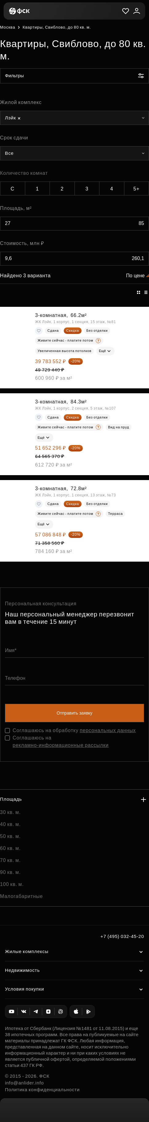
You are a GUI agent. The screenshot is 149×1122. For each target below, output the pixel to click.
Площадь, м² (16, 208)
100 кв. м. (12, 884)
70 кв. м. (10, 860)
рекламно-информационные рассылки (61, 745)
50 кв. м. (10, 836)
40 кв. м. (10, 824)
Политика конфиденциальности (42, 1089)
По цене (135, 275)
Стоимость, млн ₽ (22, 243)
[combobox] (74, 118)
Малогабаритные (21, 896)
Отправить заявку (74, 713)
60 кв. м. (10, 848)
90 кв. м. (10, 872)
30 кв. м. (10, 812)
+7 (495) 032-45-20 (122, 936)
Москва (7, 27)
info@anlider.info (24, 1082)
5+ (136, 188)
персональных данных (108, 730)
